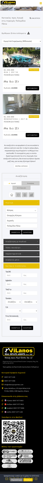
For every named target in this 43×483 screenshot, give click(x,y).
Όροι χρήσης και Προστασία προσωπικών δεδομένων (21, 367)
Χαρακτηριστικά (13, 254)
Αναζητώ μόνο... (13, 260)
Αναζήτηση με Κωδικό (16, 242)
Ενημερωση (15, 232)
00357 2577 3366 (9, 381)
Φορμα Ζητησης (21, 166)
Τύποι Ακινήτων (13, 248)
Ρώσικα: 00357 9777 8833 (15, 401)
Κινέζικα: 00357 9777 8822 (15, 404)
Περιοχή (9, 203)
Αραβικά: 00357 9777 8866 (15, 408)
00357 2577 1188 (9, 377)
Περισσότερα (16, 480)
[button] (34, 18)
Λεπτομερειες (32, 88)
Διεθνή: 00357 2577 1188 (15, 412)
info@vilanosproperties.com (13, 385)
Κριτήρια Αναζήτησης (16, 266)
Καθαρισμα (27, 232)
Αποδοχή (28, 480)
